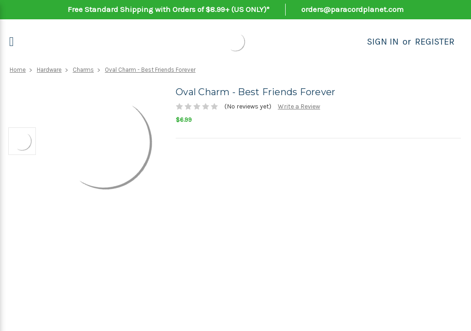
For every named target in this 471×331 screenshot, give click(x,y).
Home (18, 69)
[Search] (357, 41)
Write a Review (299, 106)
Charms (83, 69)
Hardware (49, 69)
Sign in (383, 41)
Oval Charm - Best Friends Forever (150, 69)
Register (434, 41)
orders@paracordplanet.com (352, 9)
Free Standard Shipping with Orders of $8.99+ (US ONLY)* (169, 9)
